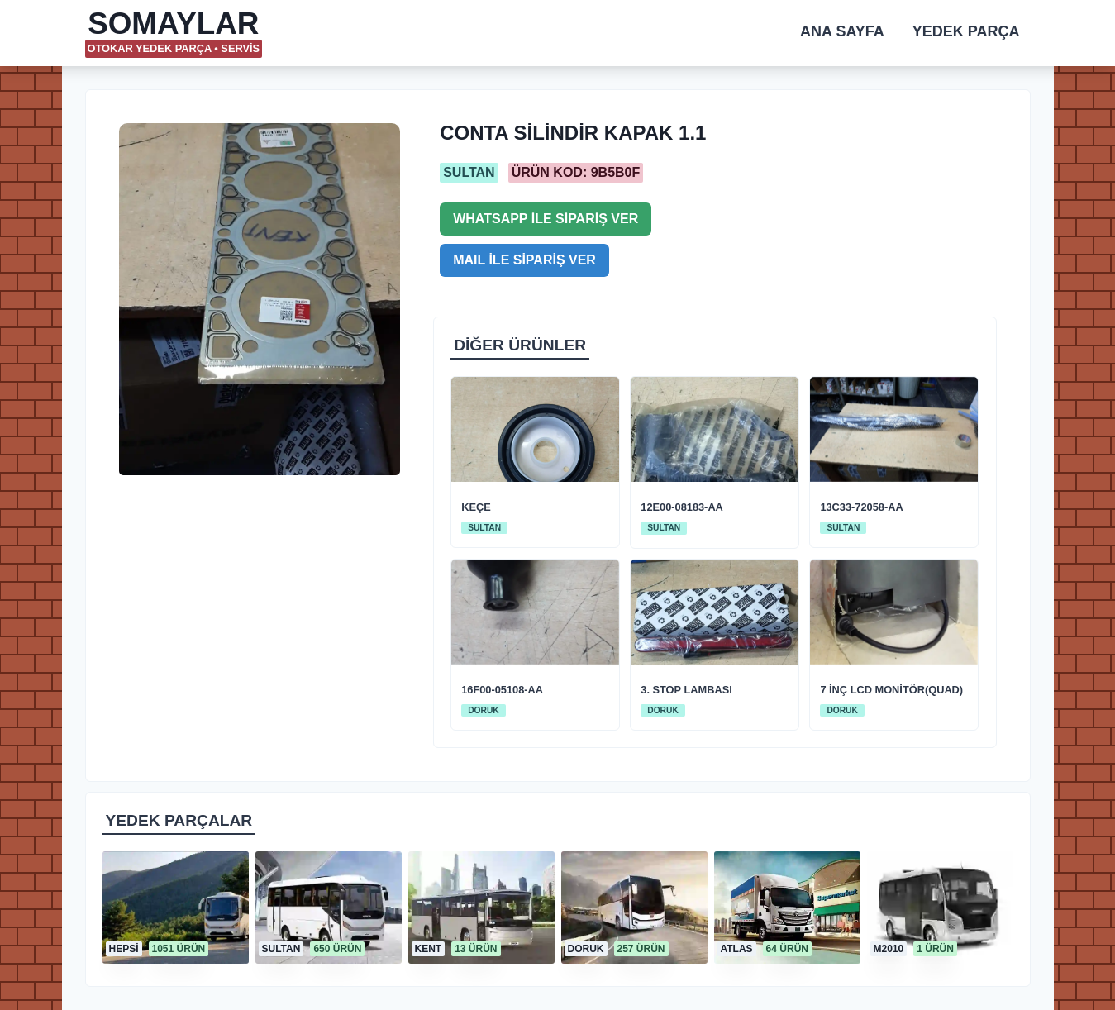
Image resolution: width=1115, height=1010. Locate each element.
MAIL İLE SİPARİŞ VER (524, 260)
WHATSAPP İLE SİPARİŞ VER (545, 219)
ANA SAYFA (842, 31)
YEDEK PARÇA (966, 31)
